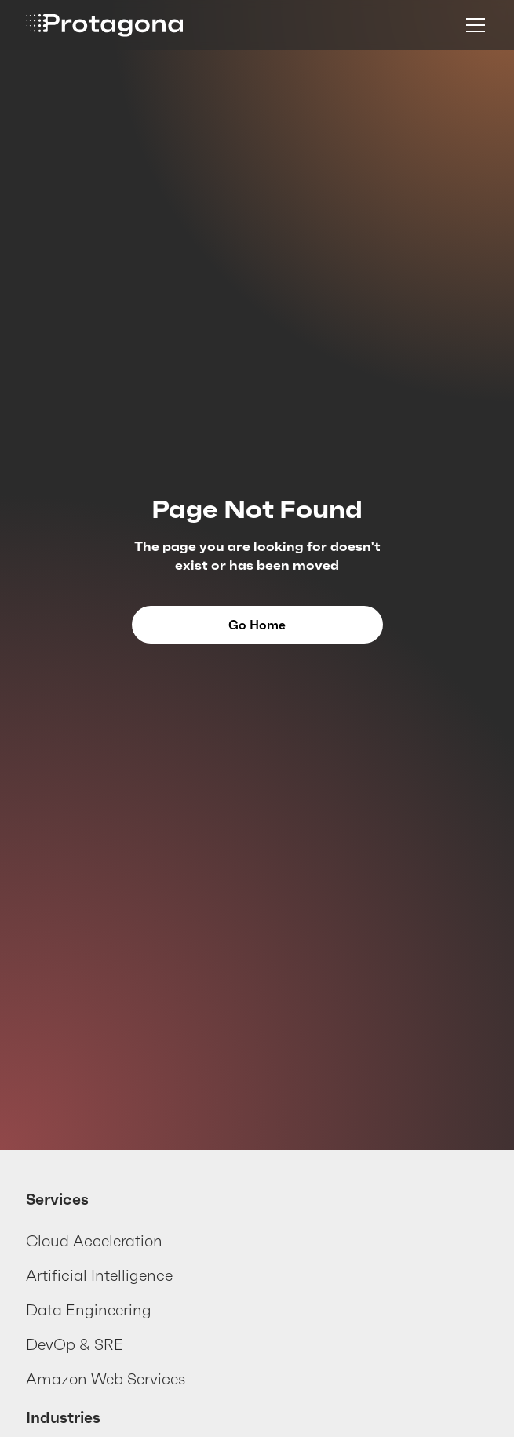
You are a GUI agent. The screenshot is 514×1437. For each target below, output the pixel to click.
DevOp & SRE (74, 1344)
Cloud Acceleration (94, 1241)
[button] (472, 25)
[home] (104, 25)
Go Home (257, 625)
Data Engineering (88, 1310)
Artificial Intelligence (99, 1275)
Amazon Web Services (105, 1379)
